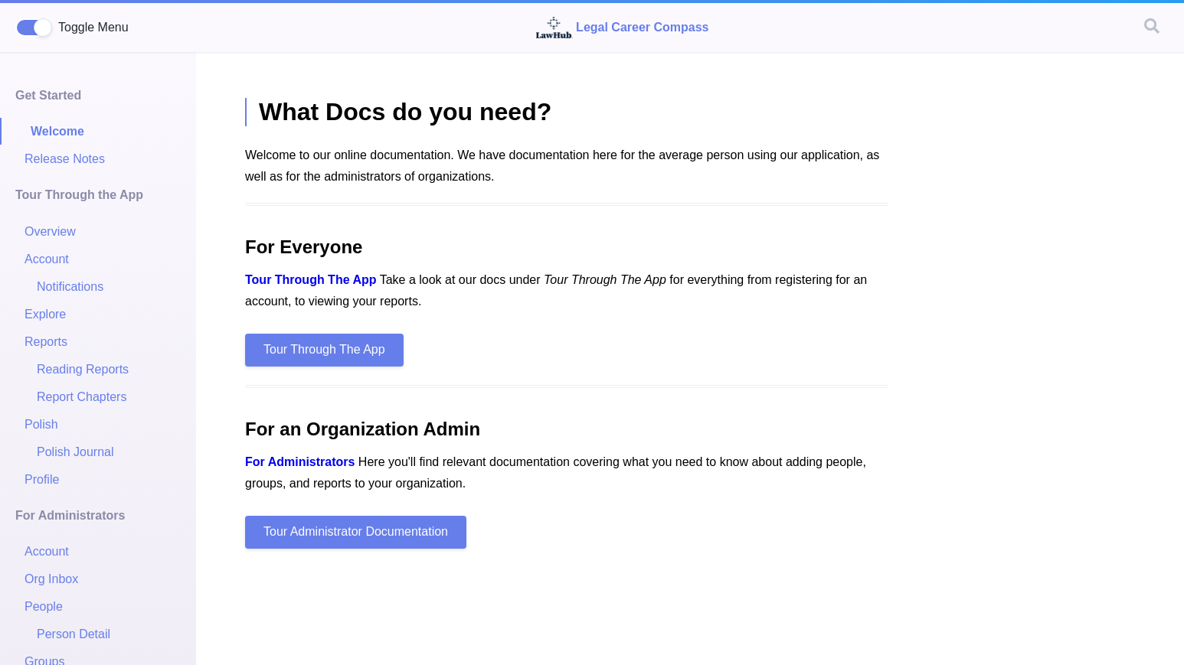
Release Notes (65, 158)
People (44, 606)
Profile (42, 479)
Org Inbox (51, 578)
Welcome (57, 131)
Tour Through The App (311, 279)
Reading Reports (83, 369)
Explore (45, 314)
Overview (50, 231)
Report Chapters (81, 396)
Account (47, 259)
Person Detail (73, 634)
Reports (46, 341)
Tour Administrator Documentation (355, 531)
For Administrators (300, 461)
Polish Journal (75, 451)
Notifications (70, 286)
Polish (41, 424)
